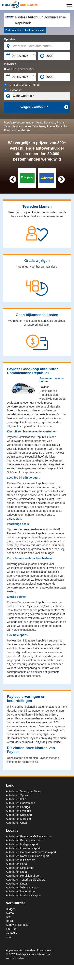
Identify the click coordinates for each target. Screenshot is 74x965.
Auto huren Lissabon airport (23, 848)
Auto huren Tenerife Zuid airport (25, 879)
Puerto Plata (54, 126)
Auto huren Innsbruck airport (23, 895)
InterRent (11, 928)
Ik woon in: (13, 90)
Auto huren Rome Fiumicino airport (27, 856)
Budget (10, 909)
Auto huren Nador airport (21, 891)
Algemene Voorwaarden (21, 950)
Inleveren (10, 63)
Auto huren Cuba (16, 822)
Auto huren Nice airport (20, 867)
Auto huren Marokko (18, 818)
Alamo (10, 913)
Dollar (9, 920)
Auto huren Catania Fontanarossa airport (31, 852)
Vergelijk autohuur (44, 107)
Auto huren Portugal (18, 807)
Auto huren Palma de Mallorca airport (29, 836)
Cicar (9, 936)
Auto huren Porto (16, 863)
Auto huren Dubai (16, 883)
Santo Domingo (45, 122)
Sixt (8, 916)
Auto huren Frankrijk (18, 810)
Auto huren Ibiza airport (20, 860)
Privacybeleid (45, 950)
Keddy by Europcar (17, 924)
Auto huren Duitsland (19, 814)
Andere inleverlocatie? (19, 69)
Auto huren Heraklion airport (23, 875)
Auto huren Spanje (17, 795)
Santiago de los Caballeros (28, 126)
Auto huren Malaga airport (22, 844)
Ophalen (9, 39)
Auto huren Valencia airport (22, 887)
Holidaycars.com (26, 954)
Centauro (11, 932)
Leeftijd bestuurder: (22, 85)
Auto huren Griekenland (20, 803)
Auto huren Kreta (16, 871)
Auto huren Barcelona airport (23, 840)
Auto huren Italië (16, 799)
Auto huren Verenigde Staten (23, 791)
